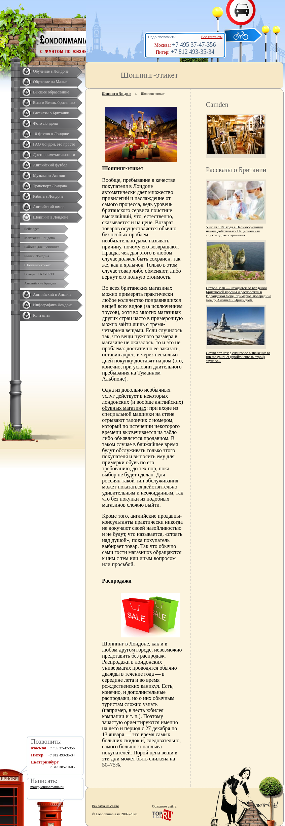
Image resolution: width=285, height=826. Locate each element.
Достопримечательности (54, 154)
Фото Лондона (45, 123)
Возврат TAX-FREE (39, 274)
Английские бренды (40, 283)
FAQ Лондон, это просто (54, 144)
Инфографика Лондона (52, 305)
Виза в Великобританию (54, 102)
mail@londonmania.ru (47, 787)
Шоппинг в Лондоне (50, 217)
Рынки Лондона (36, 256)
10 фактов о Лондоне (51, 133)
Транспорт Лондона (50, 186)
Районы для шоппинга (41, 247)
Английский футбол (50, 165)
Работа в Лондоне (48, 196)
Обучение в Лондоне (51, 71)
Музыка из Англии (49, 175)
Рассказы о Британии (51, 113)
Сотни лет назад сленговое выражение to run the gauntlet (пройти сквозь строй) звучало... (238, 357)
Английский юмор (49, 206)
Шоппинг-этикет (37, 265)
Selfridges (31, 229)
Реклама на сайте (105, 806)
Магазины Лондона (39, 238)
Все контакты (211, 37)
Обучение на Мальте (50, 81)
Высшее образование (51, 92)
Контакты (41, 315)
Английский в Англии (52, 294)
